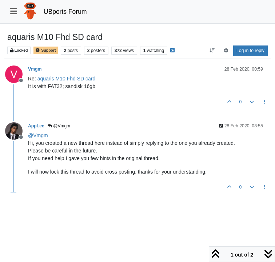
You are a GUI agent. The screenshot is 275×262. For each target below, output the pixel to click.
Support (45, 50)
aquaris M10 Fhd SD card (66, 79)
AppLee (36, 125)
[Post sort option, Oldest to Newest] (212, 50)
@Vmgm (59, 125)
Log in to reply (250, 50)
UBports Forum (65, 11)
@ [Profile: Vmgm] (38, 135)
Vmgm (34, 69)
